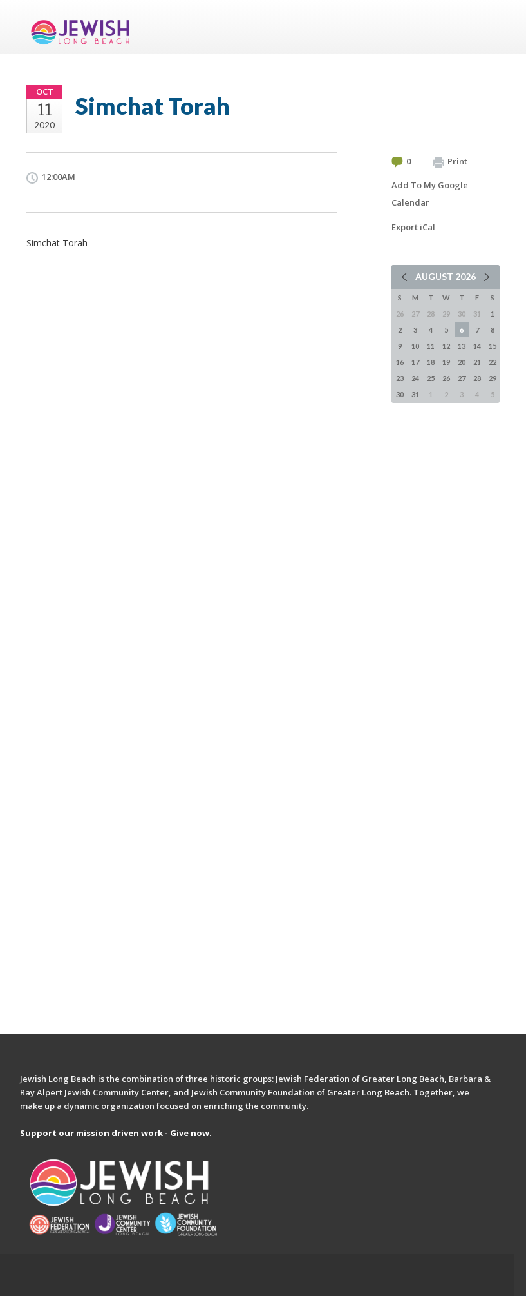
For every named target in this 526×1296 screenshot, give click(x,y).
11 (431, 346)
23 (400, 378)
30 (400, 394)
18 (431, 362)
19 (446, 362)
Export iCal (413, 227)
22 (492, 362)
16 (400, 362)
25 (431, 378)
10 (415, 346)
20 (461, 362)
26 (446, 378)
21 (477, 362)
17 (415, 362)
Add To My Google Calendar (429, 193)
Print (450, 161)
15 (492, 346)
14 (477, 346)
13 (461, 346)
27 (461, 378)
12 (446, 346)
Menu (485, 27)
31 (415, 394)
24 (415, 378)
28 (477, 378)
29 (492, 378)
